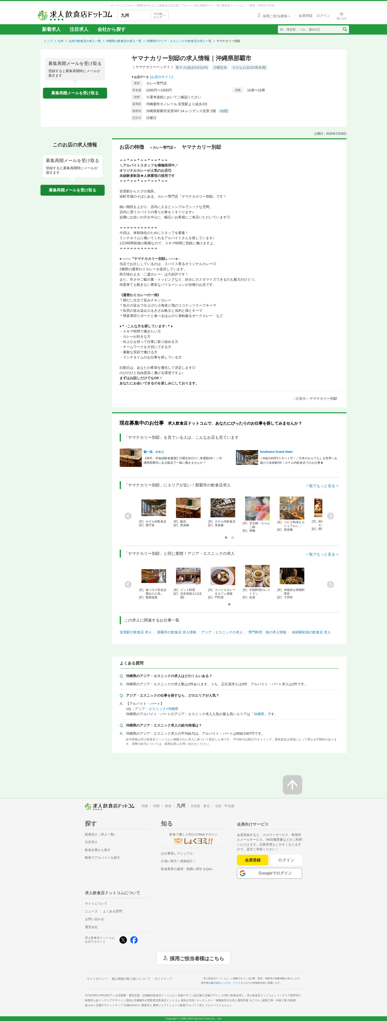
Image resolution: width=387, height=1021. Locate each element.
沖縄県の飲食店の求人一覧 (123, 41)
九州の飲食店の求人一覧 (84, 41)
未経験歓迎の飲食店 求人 (311, 632)
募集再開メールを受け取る (75, 93)
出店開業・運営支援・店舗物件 (145, 995)
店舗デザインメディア (117, 1005)
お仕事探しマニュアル (177, 853)
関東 (145, 806)
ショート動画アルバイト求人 (199, 1005)
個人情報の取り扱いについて (131, 978)
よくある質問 (112, 911)
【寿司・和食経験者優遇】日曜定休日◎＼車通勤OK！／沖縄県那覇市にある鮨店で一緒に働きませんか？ (183, 460)
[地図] (223, 111)
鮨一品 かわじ (154, 452)
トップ (48, 41)
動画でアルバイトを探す (102, 857)
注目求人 (79, 29)
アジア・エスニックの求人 (222, 632)
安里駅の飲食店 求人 (136, 632)
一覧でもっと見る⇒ (322, 486)
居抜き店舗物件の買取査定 (160, 1000)
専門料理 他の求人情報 (267, 632)
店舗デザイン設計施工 (202, 995)
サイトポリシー (97, 978)
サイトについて (96, 903)
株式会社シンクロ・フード (225, 982)
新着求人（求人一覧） (101, 834)
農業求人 (154, 1005)
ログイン (286, 860)
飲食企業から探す (98, 850)
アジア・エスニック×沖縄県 (156, 709)
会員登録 (253, 860)
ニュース (91, 911)
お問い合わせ (94, 919)
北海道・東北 (200, 806)
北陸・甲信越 (224, 806)
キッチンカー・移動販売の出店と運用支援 (228, 1000)
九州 (60, 41)
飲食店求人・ (252, 995)
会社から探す (111, 29)
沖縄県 (259, 714)
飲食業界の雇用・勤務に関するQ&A (187, 869)
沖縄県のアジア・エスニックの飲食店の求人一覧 (179, 41)
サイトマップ (163, 978)
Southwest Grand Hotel (276, 452)
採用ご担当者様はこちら (197, 958)
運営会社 (91, 927)
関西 (156, 806)
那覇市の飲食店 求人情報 (176, 632)
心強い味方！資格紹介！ (178, 861)
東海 (168, 806)
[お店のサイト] (161, 77)
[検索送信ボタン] (345, 29)
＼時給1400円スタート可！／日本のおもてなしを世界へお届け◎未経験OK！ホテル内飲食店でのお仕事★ (299, 460)
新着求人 (51, 29)
